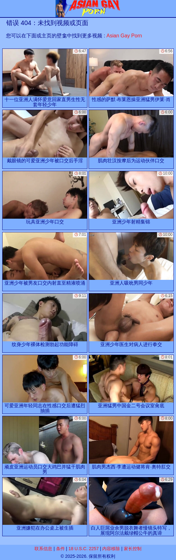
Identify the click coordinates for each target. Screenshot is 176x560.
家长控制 (132, 548)
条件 (60, 548)
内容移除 (111, 548)
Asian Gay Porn (124, 35)
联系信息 (43, 548)
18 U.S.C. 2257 (83, 548)
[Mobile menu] (6, 8)
